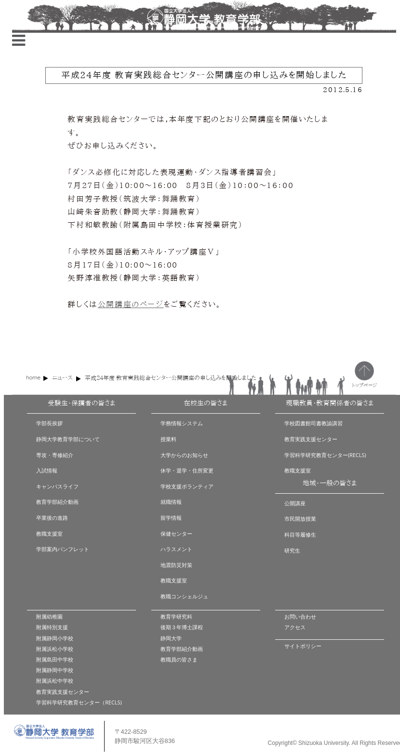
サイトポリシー (302, 645)
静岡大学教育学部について (68, 439)
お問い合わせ (300, 616)
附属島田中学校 (54, 659)
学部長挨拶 (49, 423)
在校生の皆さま (205, 403)
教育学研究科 (176, 616)
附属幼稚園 (49, 616)
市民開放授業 (300, 518)
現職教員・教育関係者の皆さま (329, 403)
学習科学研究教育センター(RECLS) (325, 455)
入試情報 (46, 470)
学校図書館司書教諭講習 (313, 423)
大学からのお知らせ (184, 455)
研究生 (292, 550)
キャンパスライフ (57, 486)
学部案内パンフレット (62, 549)
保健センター (176, 533)
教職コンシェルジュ (184, 596)
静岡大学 (171, 638)
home (33, 377)
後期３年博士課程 (181, 627)
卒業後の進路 (52, 517)
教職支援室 (49, 533)
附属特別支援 (52, 627)
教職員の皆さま (179, 659)
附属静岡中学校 (54, 670)
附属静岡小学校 (54, 638)
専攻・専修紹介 (54, 455)
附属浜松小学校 (54, 648)
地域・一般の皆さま (330, 483)
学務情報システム (181, 423)
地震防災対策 (176, 564)
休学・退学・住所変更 (186, 470)
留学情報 (171, 517)
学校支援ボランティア (186, 486)
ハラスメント (176, 549)
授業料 (168, 439)
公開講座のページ (131, 304)
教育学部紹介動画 (57, 501)
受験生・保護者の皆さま (81, 403)
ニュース (62, 377)
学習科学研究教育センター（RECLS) (78, 702)
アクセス (295, 627)
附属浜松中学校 (54, 680)
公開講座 (295, 503)
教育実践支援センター (310, 439)
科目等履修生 (300, 534)
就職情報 (171, 501)
